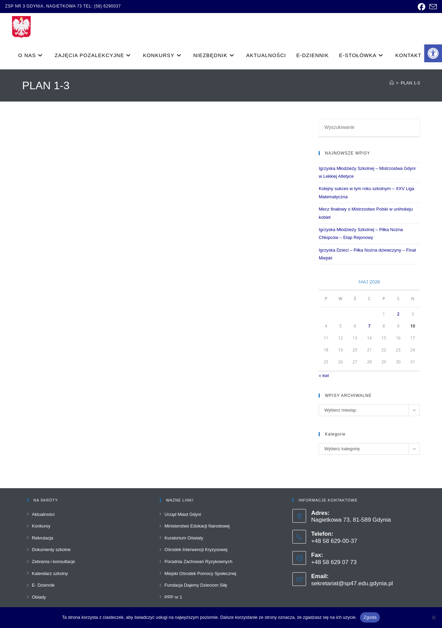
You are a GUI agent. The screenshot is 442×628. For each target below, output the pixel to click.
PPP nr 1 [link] (173, 597)
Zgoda (369, 617)
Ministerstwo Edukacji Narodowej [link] (197, 526)
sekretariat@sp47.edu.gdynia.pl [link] (352, 583)
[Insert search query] (369, 128)
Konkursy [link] (41, 526)
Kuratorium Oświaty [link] (184, 537)
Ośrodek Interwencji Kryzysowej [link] (196, 549)
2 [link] (398, 314)
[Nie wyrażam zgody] (433, 617)
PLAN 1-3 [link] (410, 82)
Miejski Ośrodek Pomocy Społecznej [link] (200, 573)
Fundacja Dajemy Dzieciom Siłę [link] (196, 585)
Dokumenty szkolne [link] (51, 549)
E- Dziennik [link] (43, 585)
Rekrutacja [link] (42, 537)
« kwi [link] (324, 375)
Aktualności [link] (43, 514)
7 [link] (369, 326)
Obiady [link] (39, 597)
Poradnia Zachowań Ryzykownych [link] (199, 561)
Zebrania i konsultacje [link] (53, 561)
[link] (433, 53)
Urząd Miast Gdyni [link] (183, 514)
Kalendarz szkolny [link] (50, 573)
